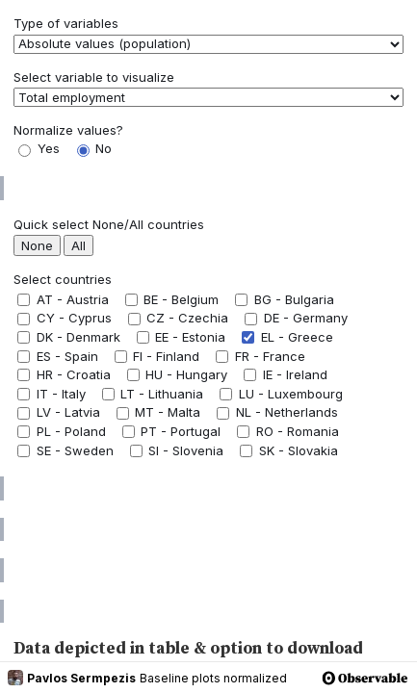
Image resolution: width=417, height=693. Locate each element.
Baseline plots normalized (213, 678)
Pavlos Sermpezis (72, 677)
